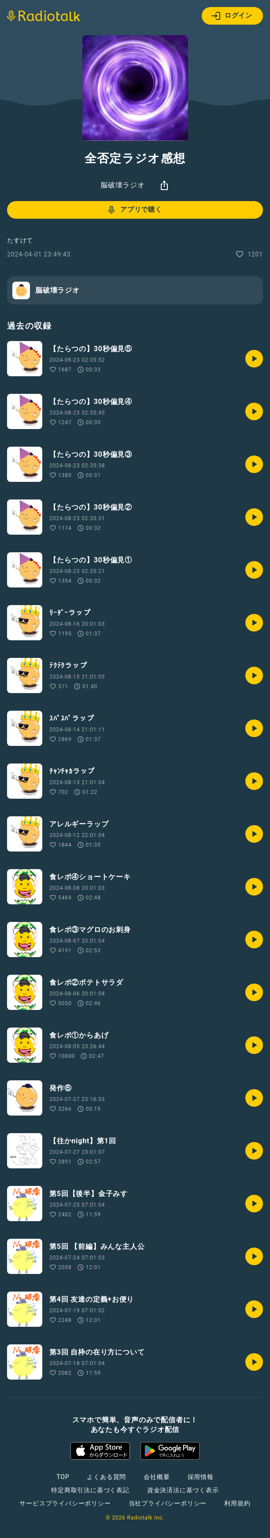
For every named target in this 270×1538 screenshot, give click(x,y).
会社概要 (157, 1476)
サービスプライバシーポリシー (65, 1503)
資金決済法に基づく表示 (183, 1490)
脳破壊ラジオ (122, 185)
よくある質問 (106, 1476)
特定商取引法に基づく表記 (90, 1490)
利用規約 (237, 1503)
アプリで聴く (134, 210)
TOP (62, 1476)
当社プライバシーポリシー (168, 1503)
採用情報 (201, 1476)
